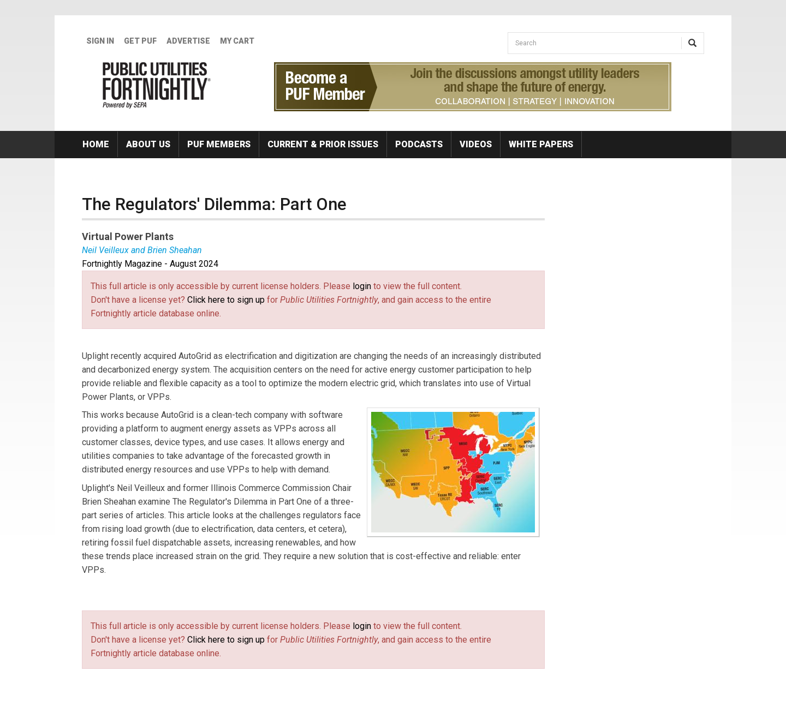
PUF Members (219, 144)
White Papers (541, 144)
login (362, 286)
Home (95, 144)
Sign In (100, 41)
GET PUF (140, 41)
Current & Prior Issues (322, 144)
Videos (476, 144)
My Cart (237, 41)
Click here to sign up (226, 300)
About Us (148, 144)
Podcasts (419, 144)
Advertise (188, 41)
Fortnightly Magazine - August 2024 (150, 264)
